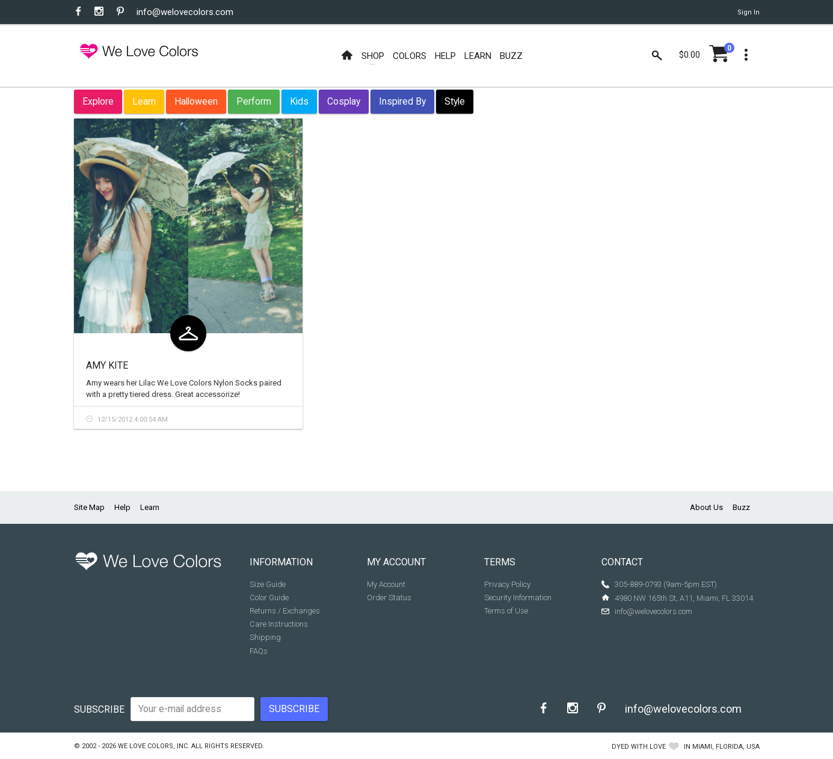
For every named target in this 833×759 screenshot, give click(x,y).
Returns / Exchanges (285, 610)
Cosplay (343, 101)
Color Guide (269, 597)
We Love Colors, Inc (153, 746)
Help (122, 507)
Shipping (265, 637)
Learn (144, 101)
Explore (98, 101)
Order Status (389, 597)
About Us (706, 507)
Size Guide (268, 584)
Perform (253, 101)
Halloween (196, 101)
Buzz (741, 507)
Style (454, 101)
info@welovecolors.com (185, 12)
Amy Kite (107, 365)
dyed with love (639, 747)
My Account (386, 584)
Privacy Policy (507, 584)
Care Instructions (279, 623)
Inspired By (402, 101)
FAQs (259, 651)
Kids (299, 101)
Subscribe (99, 709)
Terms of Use (506, 610)
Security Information (518, 597)
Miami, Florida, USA (726, 747)
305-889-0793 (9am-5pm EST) (666, 584)
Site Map (89, 507)
